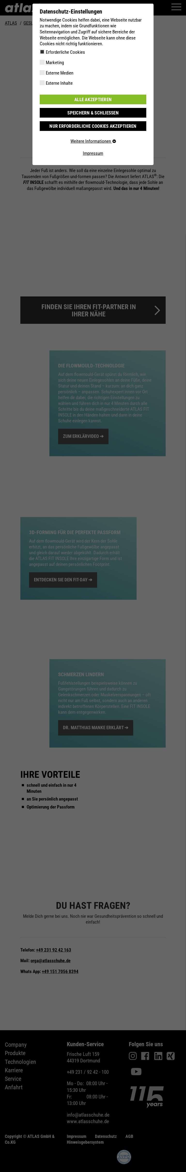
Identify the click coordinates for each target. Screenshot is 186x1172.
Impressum (93, 153)
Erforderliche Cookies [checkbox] (65, 52)
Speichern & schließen (93, 112)
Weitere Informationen (93, 141)
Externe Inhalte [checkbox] (59, 83)
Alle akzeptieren (93, 99)
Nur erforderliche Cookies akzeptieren (92, 126)
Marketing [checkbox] (55, 62)
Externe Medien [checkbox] (59, 73)
